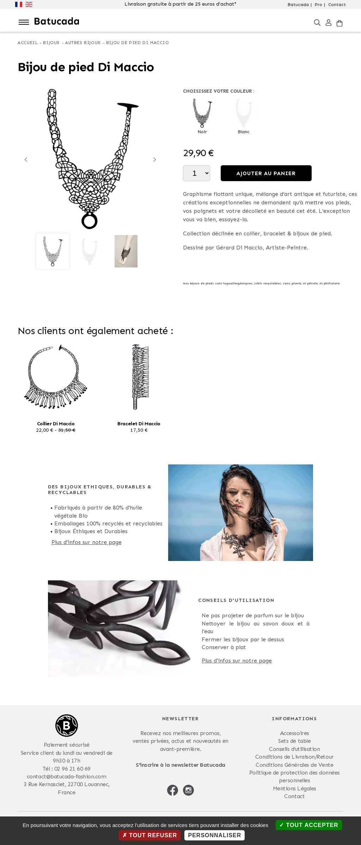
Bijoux (51, 42)
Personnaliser (214, 835)
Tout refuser (149, 835)
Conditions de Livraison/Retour (294, 756)
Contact (337, 4)
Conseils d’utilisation (294, 749)
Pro (318, 4)
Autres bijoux (83, 42)
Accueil (28, 42)
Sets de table (294, 741)
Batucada (298, 4)
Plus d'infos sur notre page (86, 542)
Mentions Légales (294, 788)
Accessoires (294, 733)
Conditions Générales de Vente (294, 764)
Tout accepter (308, 825)
